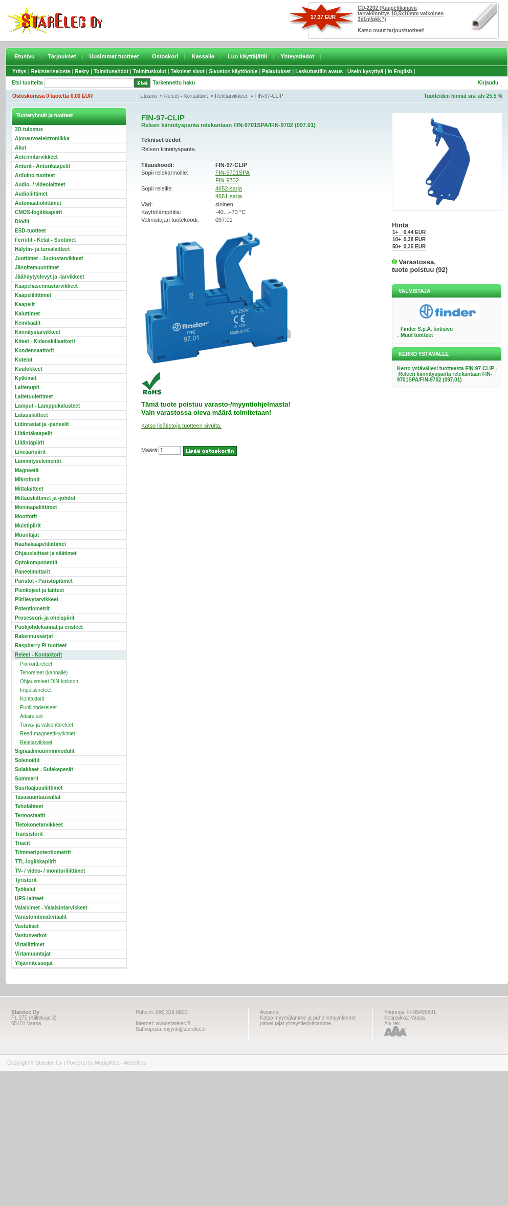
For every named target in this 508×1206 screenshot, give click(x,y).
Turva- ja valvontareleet (46, 725)
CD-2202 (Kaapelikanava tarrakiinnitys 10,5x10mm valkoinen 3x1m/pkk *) (401, 13)
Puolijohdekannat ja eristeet (49, 627)
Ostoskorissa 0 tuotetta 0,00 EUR (52, 96)
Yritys (19, 71)
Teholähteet (29, 806)
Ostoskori (165, 56)
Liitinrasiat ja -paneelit (42, 424)
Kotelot (23, 360)
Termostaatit (30, 815)
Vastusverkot (31, 935)
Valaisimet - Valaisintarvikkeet (51, 908)
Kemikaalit (27, 323)
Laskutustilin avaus (319, 71)
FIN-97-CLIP (268, 96)
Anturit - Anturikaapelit (42, 166)
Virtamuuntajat (33, 954)
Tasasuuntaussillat (37, 797)
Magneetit (27, 470)
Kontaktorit (32, 699)
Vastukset (27, 926)
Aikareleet (31, 716)
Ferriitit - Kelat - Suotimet (45, 240)
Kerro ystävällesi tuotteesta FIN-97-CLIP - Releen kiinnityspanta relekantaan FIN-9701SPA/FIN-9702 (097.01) (447, 374)
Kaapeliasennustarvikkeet (46, 286)
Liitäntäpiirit (29, 443)
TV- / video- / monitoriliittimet (50, 871)
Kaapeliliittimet (33, 295)
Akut (20, 148)
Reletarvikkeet (231, 96)
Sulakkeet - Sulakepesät (44, 769)
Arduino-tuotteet (35, 175)
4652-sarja (228, 188)
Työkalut (25, 889)
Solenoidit (27, 760)
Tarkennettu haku (174, 83)
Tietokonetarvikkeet (39, 825)
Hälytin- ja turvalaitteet (42, 249)
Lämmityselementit (38, 461)
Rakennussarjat (34, 636)
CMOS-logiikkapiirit (38, 212)
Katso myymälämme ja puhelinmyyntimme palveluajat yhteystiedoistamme (308, 1020)
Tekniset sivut (188, 71)
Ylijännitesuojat (34, 963)
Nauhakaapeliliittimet (40, 544)
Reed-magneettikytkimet (47, 733)
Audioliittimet (31, 194)
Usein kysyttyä (365, 71)
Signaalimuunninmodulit (45, 751)
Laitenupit (27, 387)
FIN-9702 (227, 180)
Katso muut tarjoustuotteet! (391, 30)
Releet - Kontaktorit (186, 96)
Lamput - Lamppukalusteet (47, 406)
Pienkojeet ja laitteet (39, 590)
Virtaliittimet (30, 944)
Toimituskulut (149, 71)
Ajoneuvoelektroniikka (42, 138)
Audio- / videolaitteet (40, 184)
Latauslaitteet (31, 415)
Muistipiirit (28, 525)
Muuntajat (27, 535)
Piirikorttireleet (36, 664)
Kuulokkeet (28, 369)
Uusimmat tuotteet (114, 56)
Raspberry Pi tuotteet (41, 645)
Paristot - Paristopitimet (44, 581)
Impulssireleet (36, 690)
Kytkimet (25, 378)
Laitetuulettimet (34, 396)
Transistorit (28, 834)
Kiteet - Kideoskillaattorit (45, 341)
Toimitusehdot (111, 71)
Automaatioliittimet (38, 203)
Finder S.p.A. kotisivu (427, 329)
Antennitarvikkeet (36, 157)
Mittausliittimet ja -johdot (45, 498)
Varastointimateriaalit (41, 917)
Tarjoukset (62, 56)
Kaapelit (25, 304)
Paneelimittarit (32, 572)
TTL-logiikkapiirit (35, 861)
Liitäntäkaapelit (33, 433)
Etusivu (24, 56)
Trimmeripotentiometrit (43, 852)
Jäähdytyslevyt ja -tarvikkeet (49, 277)
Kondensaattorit (34, 350)
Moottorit (26, 516)
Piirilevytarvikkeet (36, 599)
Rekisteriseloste (51, 71)
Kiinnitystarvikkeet (37, 332)
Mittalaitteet (29, 489)
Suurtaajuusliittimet (38, 788)
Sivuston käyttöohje (233, 71)
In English (400, 71)
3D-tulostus (29, 129)
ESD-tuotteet (30, 231)
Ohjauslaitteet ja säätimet (46, 553)
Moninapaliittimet (36, 507)
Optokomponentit (36, 562)
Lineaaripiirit (30, 452)
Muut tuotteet (417, 335)
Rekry (82, 71)
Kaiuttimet (27, 313)
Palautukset (276, 71)
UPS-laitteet (29, 898)
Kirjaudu (487, 83)
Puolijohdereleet (38, 707)
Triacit (22, 843)
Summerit (26, 778)
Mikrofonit (27, 479)
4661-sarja (228, 196)
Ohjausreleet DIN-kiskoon (49, 681)
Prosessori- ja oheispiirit (45, 618)
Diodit (22, 221)
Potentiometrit (32, 608)
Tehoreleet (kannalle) (44, 672)
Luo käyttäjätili (247, 56)
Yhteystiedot (297, 56)
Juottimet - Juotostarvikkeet (49, 258)
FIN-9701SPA (232, 173)
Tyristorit (26, 880)
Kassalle (202, 56)
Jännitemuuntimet (37, 267)
